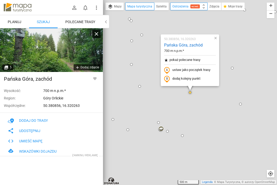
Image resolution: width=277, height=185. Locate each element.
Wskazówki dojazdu (32, 151)
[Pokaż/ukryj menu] (96, 8)
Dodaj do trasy (28, 120)
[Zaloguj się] (74, 8)
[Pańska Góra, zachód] (51, 50)
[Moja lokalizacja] (270, 174)
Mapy (115, 7)
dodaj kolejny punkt (182, 79)
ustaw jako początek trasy (187, 70)
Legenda (207, 182)
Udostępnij (24, 131)
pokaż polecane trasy (182, 60)
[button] (129, 19)
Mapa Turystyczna (228, 182)
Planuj (14, 22)
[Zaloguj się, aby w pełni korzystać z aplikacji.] (95, 78)
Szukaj (43, 22)
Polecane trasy (80, 22)
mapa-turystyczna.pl (17, 7)
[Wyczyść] (96, 34)
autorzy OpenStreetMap (260, 182)
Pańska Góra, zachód (183, 45)
